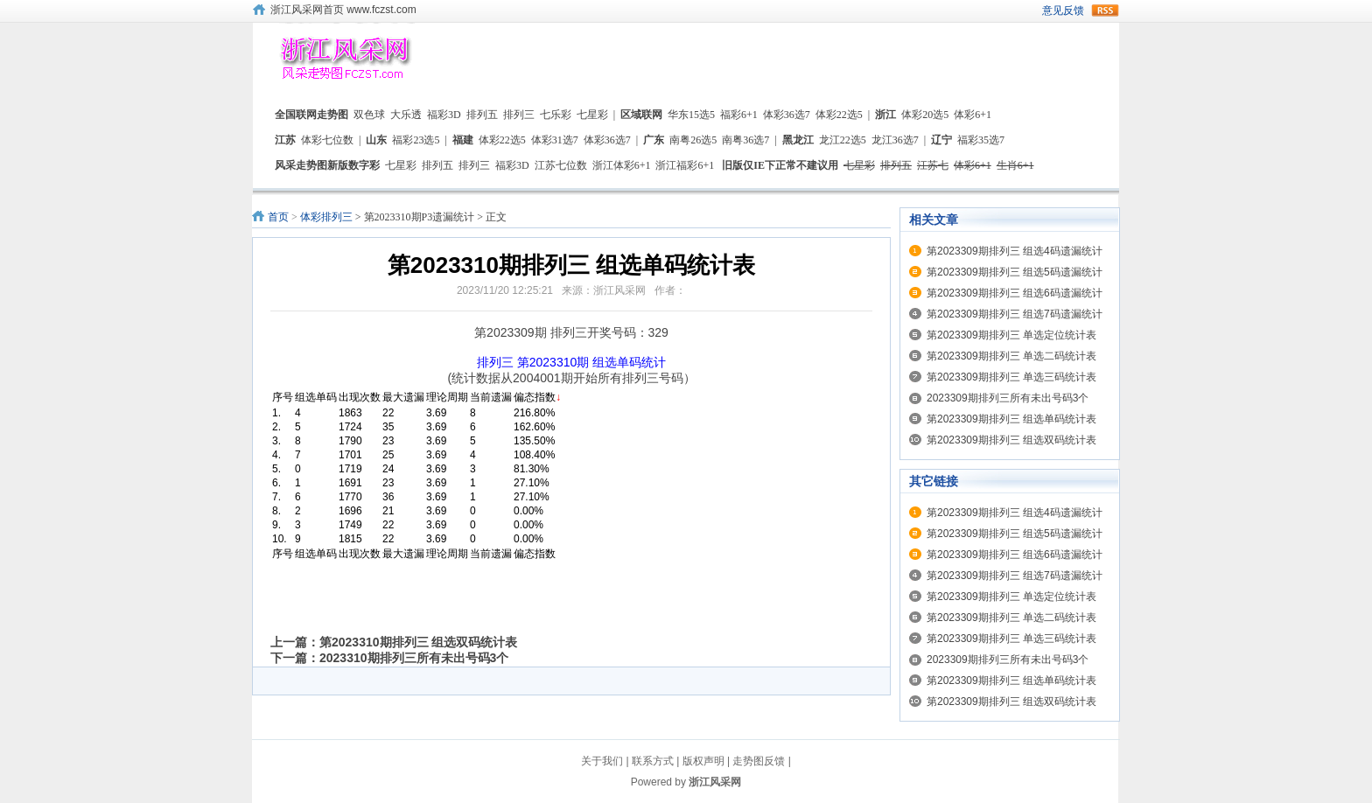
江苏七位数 (561, 165)
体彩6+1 (972, 114)
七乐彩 (555, 114)
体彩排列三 (326, 217)
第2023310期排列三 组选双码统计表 (418, 642)
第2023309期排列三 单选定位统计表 (1011, 335)
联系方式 (653, 761)
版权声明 (703, 761)
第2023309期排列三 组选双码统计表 (1011, 440)
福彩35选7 (980, 140)
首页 (278, 217)
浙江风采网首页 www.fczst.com (343, 9)
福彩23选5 (415, 140)
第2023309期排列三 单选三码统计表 (1011, 377)
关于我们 (602, 761)
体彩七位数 (327, 140)
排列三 (519, 114)
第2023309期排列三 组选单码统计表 (1011, 419)
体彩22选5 (839, 114)
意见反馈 (1063, 10)
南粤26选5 (693, 140)
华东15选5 (691, 114)
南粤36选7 (745, 140)
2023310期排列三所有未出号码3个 (413, 658)
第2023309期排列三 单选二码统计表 (1011, 356)
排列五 (482, 114)
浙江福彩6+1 (684, 165)
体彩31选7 (554, 140)
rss (1105, 10)
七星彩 (592, 114)
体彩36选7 (786, 114)
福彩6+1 (739, 114)
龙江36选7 (895, 140)
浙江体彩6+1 (621, 165)
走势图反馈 (758, 761)
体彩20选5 (924, 114)
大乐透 (406, 114)
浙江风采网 (715, 782)
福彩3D (444, 114)
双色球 (369, 114)
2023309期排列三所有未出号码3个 (1007, 398)
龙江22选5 (842, 140)
